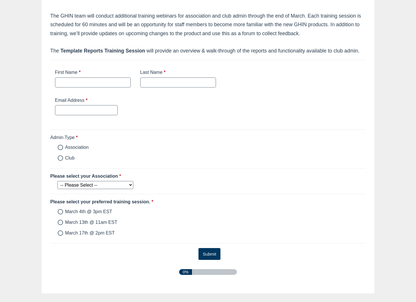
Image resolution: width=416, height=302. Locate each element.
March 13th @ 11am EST (91, 222)
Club (70, 157)
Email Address (72, 101)
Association (77, 147)
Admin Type (92, 137)
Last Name (153, 73)
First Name (68, 73)
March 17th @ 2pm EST (90, 232)
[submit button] (209, 254)
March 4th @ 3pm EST (88, 211)
